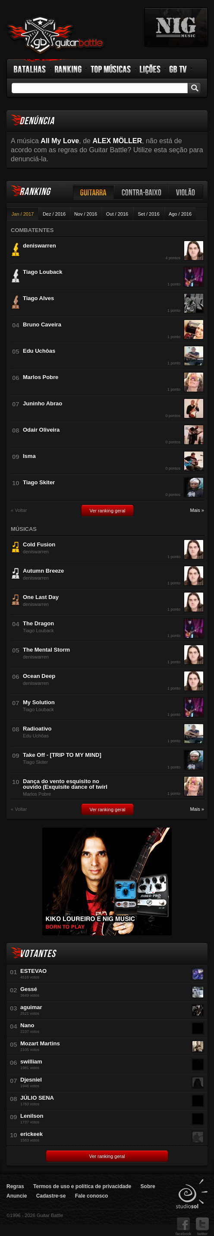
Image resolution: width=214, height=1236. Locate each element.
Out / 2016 (117, 213)
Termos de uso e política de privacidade (82, 1186)
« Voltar (19, 510)
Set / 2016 (148, 213)
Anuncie (16, 1196)
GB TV (178, 69)
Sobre (148, 1186)
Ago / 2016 (180, 213)
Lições (150, 69)
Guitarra (93, 192)
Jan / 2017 (23, 213)
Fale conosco (91, 1196)
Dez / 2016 (54, 213)
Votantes (37, 953)
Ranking (68, 69)
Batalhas (30, 69)
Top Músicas (111, 69)
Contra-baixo (141, 192)
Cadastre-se (51, 1196)
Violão (186, 192)
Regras (15, 1186)
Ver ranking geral (107, 510)
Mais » (197, 510)
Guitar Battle (56, 35)
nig (176, 27)
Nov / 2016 (85, 213)
